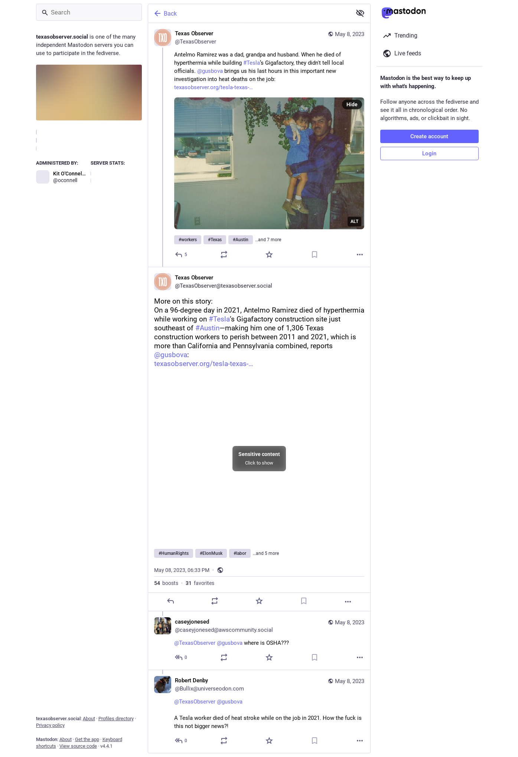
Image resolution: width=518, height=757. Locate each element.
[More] (359, 254)
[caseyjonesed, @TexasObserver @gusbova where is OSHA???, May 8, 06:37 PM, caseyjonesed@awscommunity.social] (259, 640)
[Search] (89, 12)
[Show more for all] (360, 13)
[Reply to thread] (181, 657)
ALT (354, 221)
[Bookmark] (314, 254)
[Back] (249, 13)
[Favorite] (269, 254)
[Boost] (223, 254)
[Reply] (181, 254)
